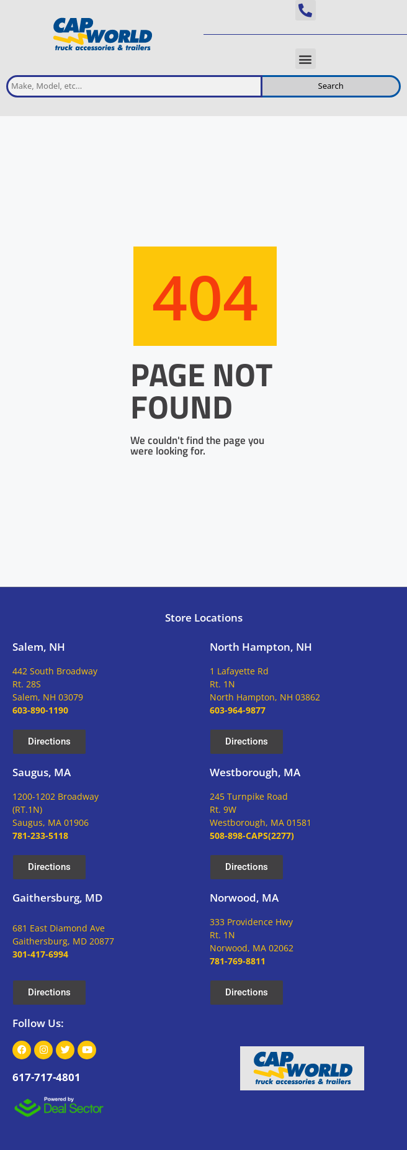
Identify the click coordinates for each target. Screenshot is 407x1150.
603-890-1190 (40, 710)
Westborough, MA (255, 772)
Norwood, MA (244, 897)
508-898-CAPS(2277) (252, 835)
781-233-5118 (40, 835)
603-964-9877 (238, 710)
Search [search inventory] (331, 85)
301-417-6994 (40, 954)
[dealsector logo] (58, 1107)
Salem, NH (38, 647)
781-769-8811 (238, 961)
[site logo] (102, 34)
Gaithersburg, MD (57, 897)
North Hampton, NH (261, 647)
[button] (305, 10)
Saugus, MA (41, 772)
